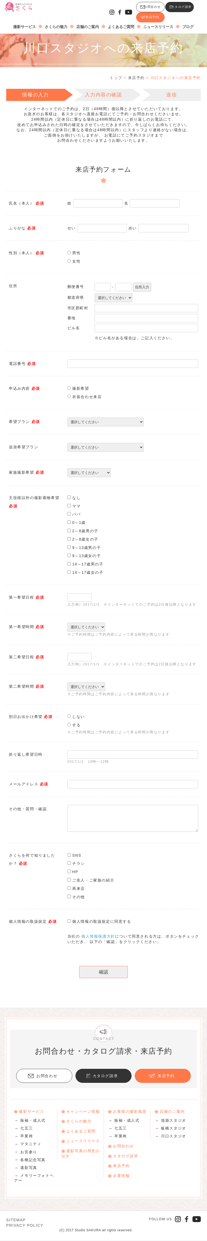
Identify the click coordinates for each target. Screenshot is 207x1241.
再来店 (78, 888)
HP (75, 872)
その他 (78, 897)
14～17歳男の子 (88, 564)
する (76, 725)
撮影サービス (24, 22)
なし (76, 498)
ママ (76, 506)
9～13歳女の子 (86, 556)
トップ (116, 78)
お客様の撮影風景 (130, 1111)
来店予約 (182, 9)
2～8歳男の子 (85, 531)
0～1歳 (79, 522)
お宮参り (28, 1152)
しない (78, 716)
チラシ (78, 863)
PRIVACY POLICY (24, 1225)
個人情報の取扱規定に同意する (101, 921)
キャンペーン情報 (83, 1111)
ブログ (188, 22)
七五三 (26, 1128)
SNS (76, 855)
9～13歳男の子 (86, 547)
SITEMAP (16, 1220)
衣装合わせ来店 (87, 397)
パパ (76, 514)
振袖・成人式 (33, 1120)
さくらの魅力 (56, 22)
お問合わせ (105, 10)
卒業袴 (26, 1136)
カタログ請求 (144, 10)
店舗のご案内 (88, 22)
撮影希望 (80, 388)
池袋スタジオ (173, 1120)
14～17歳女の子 (88, 572)
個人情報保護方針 (98, 936)
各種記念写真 (33, 1160)
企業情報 (121, 1176)
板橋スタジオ (173, 1128)
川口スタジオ (173, 1136)
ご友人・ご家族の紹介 (93, 880)
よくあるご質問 (121, 22)
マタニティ (30, 1144)
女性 (76, 261)
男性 (76, 253)
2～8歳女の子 (85, 539)
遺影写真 (28, 1167)
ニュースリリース (158, 22)
